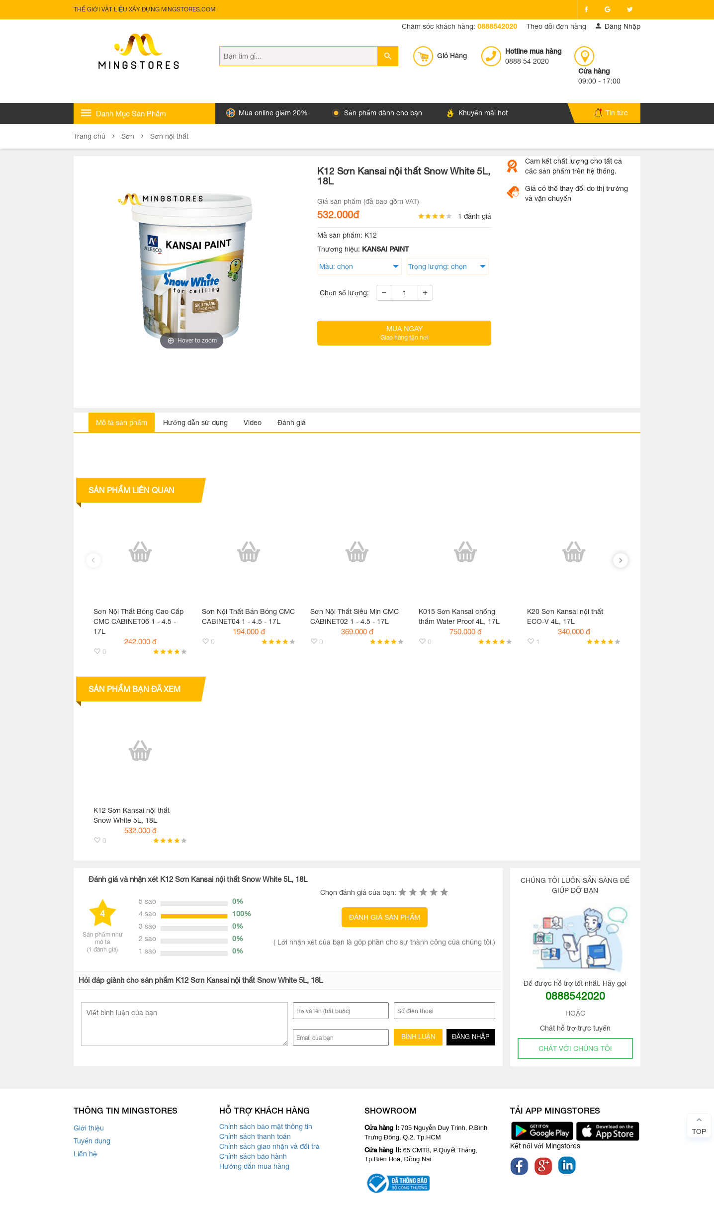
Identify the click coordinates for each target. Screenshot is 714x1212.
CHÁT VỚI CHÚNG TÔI (575, 1048)
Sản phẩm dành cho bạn (377, 112)
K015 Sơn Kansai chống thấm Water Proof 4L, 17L (459, 616)
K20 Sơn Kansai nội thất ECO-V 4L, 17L (565, 616)
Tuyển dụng (92, 1141)
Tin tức (611, 112)
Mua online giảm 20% (267, 112)
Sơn (127, 136)
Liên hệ (85, 1154)
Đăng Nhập (618, 26)
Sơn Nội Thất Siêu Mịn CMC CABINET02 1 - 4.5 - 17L (354, 616)
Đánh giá (291, 423)
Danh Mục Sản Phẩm (123, 113)
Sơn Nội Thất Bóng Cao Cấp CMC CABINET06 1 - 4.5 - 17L (138, 621)
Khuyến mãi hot (477, 112)
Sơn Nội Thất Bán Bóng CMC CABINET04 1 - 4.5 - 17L (248, 616)
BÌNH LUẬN (418, 1036)
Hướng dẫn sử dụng (195, 423)
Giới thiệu (89, 1128)
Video (253, 423)
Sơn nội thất (169, 136)
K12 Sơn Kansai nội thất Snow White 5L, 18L (131, 815)
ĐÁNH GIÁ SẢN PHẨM (384, 917)
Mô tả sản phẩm (121, 423)
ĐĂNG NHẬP (470, 1036)
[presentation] (93, 560)
